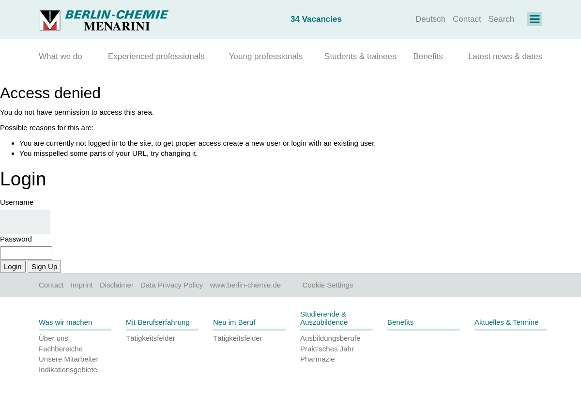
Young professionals (266, 56)
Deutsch (430, 19)
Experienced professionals (156, 56)
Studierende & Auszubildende (324, 318)
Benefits (428, 56)
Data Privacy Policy (171, 285)
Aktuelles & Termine (506, 322)
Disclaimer (117, 285)
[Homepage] (104, 19)
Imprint (82, 285)
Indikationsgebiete (68, 369)
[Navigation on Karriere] (535, 20)
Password (16, 239)
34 (316, 19)
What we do (60, 56)
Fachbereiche (61, 349)
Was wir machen (65, 322)
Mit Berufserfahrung (158, 322)
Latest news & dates (505, 56)
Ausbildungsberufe (330, 338)
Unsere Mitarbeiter (68, 359)
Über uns (53, 338)
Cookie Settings (327, 285)
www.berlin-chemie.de (245, 285)
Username (16, 202)
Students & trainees (360, 56)
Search (501, 19)
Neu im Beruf (234, 322)
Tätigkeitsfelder (150, 338)
